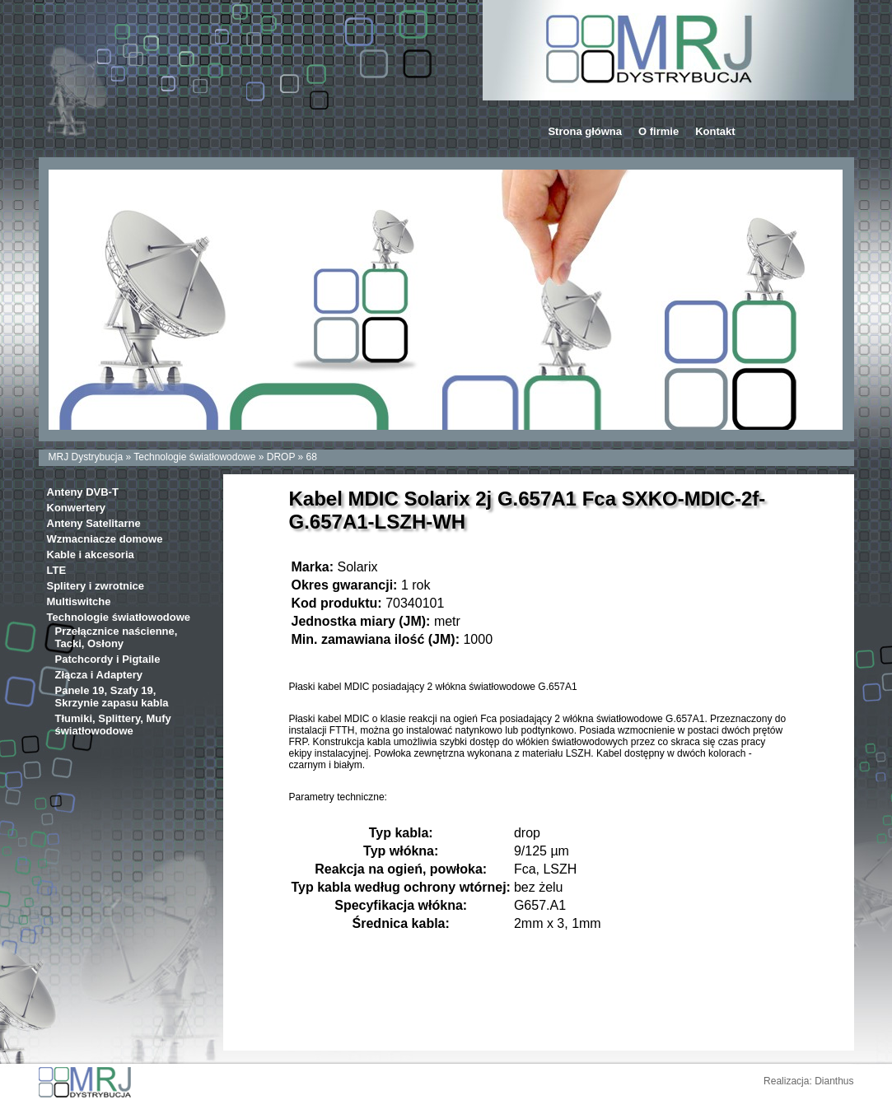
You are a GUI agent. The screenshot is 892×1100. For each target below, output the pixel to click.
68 (311, 457)
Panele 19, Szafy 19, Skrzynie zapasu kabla (112, 696)
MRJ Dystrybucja (86, 457)
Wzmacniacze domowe (105, 539)
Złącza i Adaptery (98, 675)
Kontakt (715, 131)
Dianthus (834, 1081)
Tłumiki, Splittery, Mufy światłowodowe (113, 724)
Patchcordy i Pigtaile (108, 659)
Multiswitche (79, 601)
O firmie (658, 131)
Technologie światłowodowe (194, 457)
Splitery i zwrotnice (95, 586)
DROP (281, 457)
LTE (57, 570)
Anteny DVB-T (83, 492)
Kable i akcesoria (90, 554)
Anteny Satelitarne (94, 523)
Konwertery (76, 507)
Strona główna (585, 131)
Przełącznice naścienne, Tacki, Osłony (116, 637)
